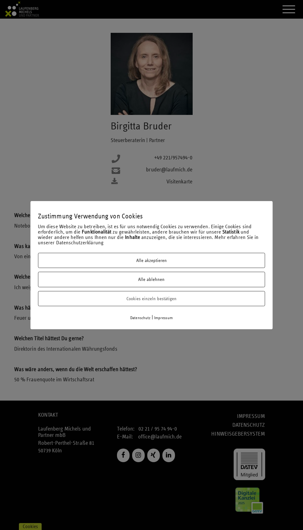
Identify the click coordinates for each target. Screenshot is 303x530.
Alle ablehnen (151, 279)
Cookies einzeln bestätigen (151, 298)
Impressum (163, 318)
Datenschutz (140, 318)
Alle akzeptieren (151, 260)
